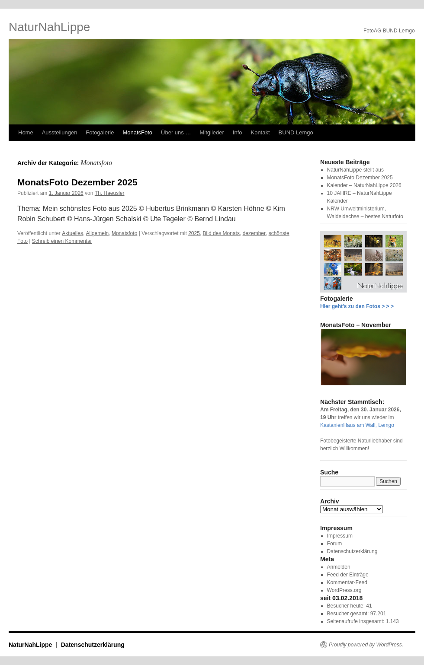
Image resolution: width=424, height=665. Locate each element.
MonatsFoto (137, 132)
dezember (254, 233)
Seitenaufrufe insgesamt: (356, 621)
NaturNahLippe (49, 27)
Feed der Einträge (348, 575)
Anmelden (338, 567)
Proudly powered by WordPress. (366, 645)
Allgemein (97, 233)
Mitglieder (211, 132)
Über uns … (176, 132)
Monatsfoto (124, 233)
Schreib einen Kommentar (62, 241)
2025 (194, 233)
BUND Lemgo (296, 132)
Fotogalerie (100, 132)
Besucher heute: (346, 606)
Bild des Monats (221, 233)
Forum (334, 544)
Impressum (340, 536)
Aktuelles (72, 233)
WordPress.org (344, 590)
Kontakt (260, 132)
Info (237, 132)
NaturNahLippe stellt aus (355, 170)
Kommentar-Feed (347, 582)
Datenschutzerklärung (352, 551)
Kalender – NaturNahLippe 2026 (364, 185)
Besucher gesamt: (348, 614)
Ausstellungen (59, 132)
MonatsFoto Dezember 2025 (77, 182)
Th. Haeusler (110, 193)
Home (25, 132)
